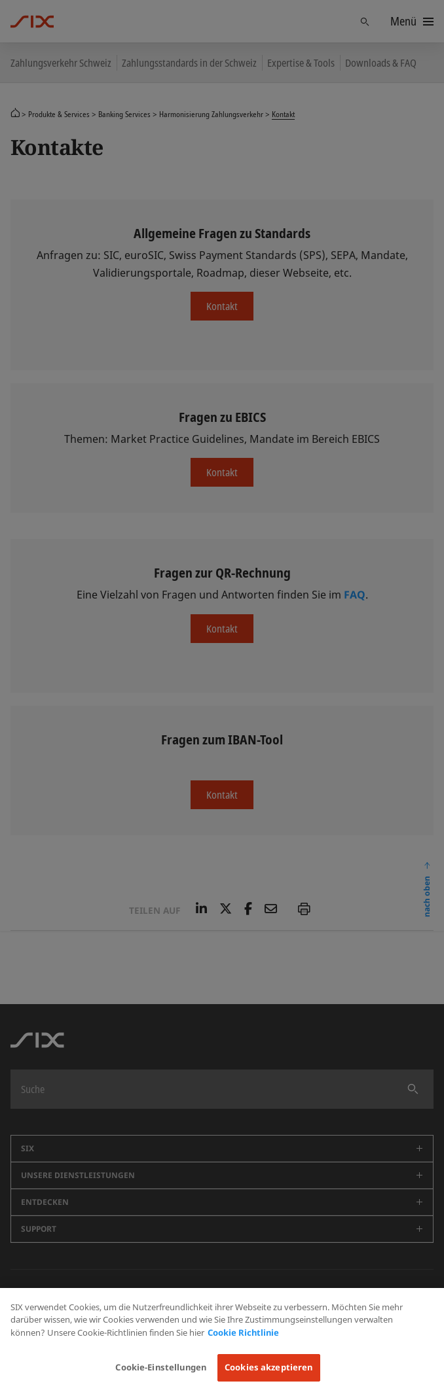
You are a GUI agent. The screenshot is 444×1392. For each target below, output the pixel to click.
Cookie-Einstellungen (160, 1367)
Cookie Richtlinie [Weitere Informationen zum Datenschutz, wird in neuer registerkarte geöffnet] (243, 1332)
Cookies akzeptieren (268, 1367)
